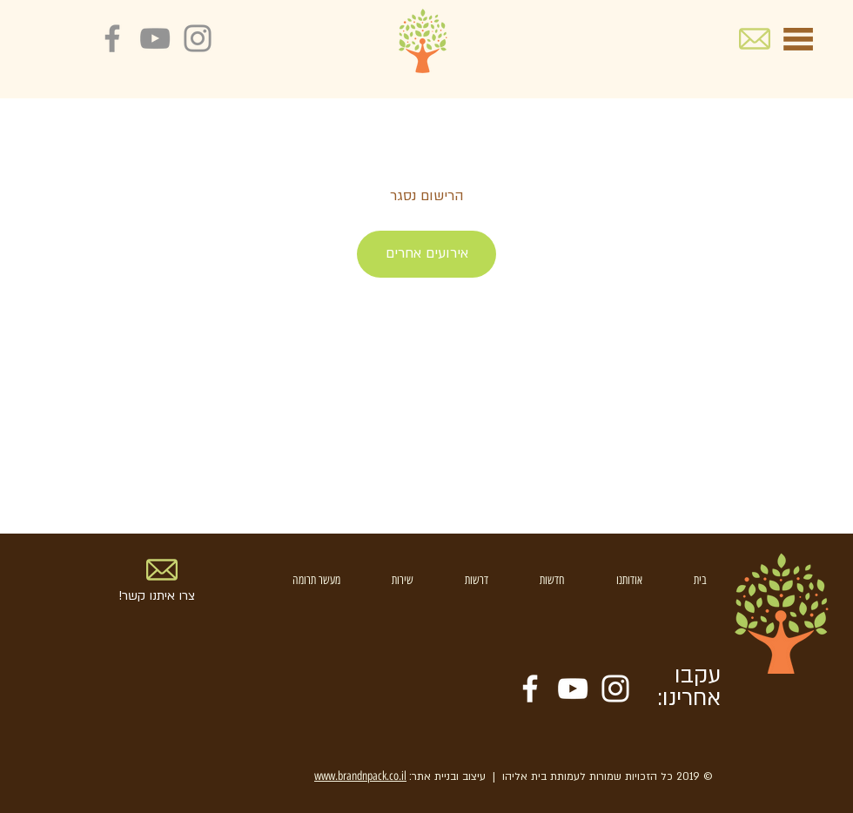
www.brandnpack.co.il (360, 776)
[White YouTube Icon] (572, 688)
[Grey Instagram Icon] (197, 38)
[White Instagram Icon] (615, 688)
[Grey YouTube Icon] (155, 38)
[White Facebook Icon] (530, 688)
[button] (798, 39)
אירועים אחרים (427, 253)
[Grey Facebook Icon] (112, 38)
